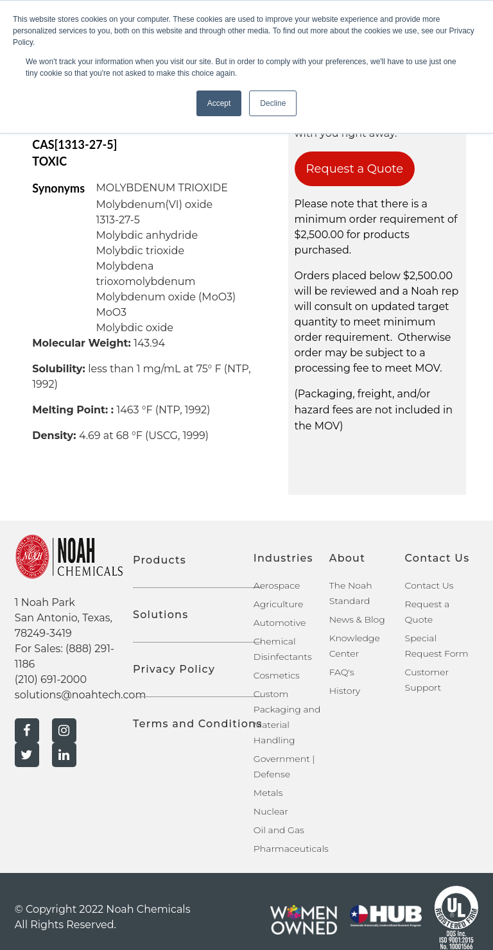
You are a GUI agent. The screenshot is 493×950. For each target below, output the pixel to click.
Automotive (280, 622)
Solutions (160, 615)
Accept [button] (219, 103)
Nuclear (271, 811)
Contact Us (429, 585)
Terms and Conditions (197, 724)
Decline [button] (273, 103)
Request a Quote (355, 169)
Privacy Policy (174, 669)
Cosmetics (277, 675)
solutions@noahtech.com (80, 695)
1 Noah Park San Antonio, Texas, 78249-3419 (63, 617)
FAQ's (341, 672)
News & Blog (357, 619)
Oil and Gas (279, 830)
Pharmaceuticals (291, 848)
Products (159, 560)
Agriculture (279, 604)
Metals (268, 793)
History (345, 690)
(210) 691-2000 (51, 679)
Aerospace (277, 585)
